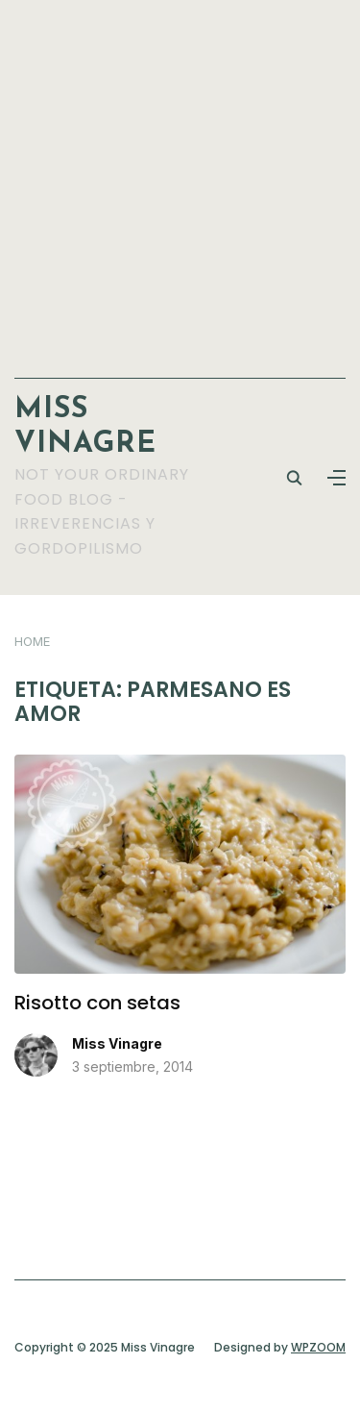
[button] (336, 478)
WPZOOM (318, 1347)
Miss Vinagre (117, 1043)
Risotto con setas (97, 1002)
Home (32, 641)
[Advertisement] (180, 179)
